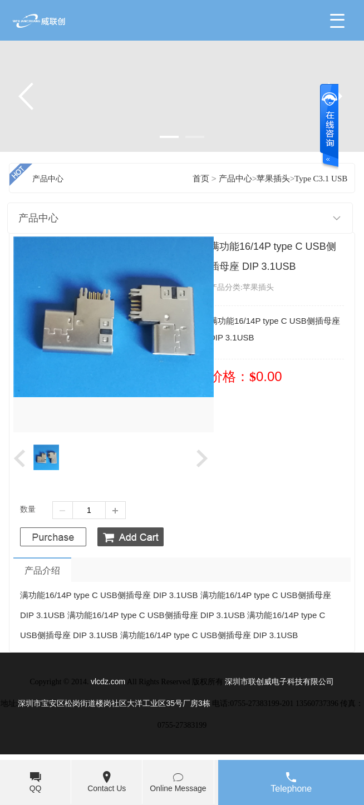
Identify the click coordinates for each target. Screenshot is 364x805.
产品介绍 (42, 570)
